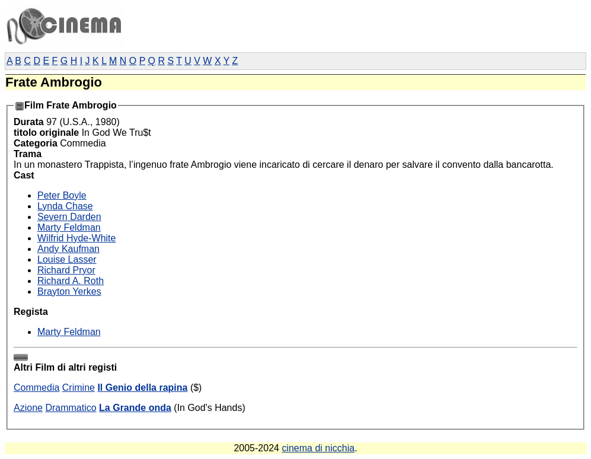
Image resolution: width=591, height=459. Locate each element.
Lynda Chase (65, 206)
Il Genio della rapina (142, 388)
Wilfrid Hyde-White (76, 238)
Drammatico (70, 408)
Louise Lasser (67, 259)
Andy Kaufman (68, 249)
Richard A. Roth (70, 281)
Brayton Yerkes (69, 291)
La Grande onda (135, 408)
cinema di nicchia (318, 448)
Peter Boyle (62, 195)
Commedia (36, 388)
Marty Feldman (69, 227)
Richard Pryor (66, 270)
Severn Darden (69, 217)
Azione (28, 408)
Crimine (78, 388)
